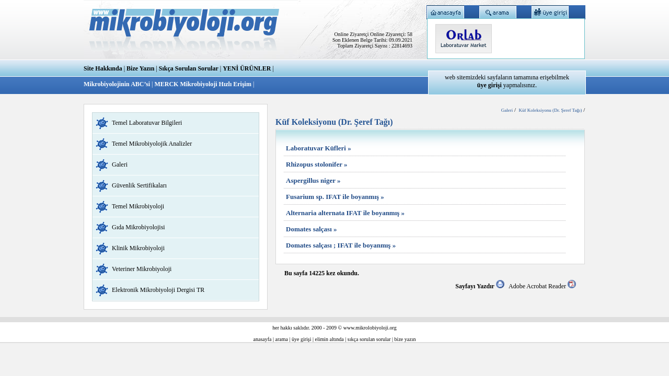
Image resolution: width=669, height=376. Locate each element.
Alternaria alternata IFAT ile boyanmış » (345, 213)
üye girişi (302, 339)
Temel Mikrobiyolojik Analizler (152, 143)
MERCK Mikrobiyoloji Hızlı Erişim (202, 84)
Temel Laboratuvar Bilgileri (147, 122)
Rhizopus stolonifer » (317, 164)
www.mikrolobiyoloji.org (370, 328)
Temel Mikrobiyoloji (138, 206)
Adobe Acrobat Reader (542, 286)
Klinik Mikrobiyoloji (138, 248)
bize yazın (405, 339)
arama (281, 339)
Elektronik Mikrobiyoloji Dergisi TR (158, 289)
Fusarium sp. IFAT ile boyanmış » (335, 197)
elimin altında (329, 339)
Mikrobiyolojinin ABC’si (118, 84)
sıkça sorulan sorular (369, 339)
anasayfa (262, 339)
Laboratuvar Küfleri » (318, 148)
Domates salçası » (311, 229)
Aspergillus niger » (313, 180)
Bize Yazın (140, 68)
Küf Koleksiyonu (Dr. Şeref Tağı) (550, 110)
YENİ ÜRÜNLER (247, 68)
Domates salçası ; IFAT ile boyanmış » (341, 245)
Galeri (120, 164)
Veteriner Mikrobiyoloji (141, 269)
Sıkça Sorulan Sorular (188, 68)
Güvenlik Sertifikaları (139, 185)
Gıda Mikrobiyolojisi (138, 227)
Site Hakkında (103, 68)
